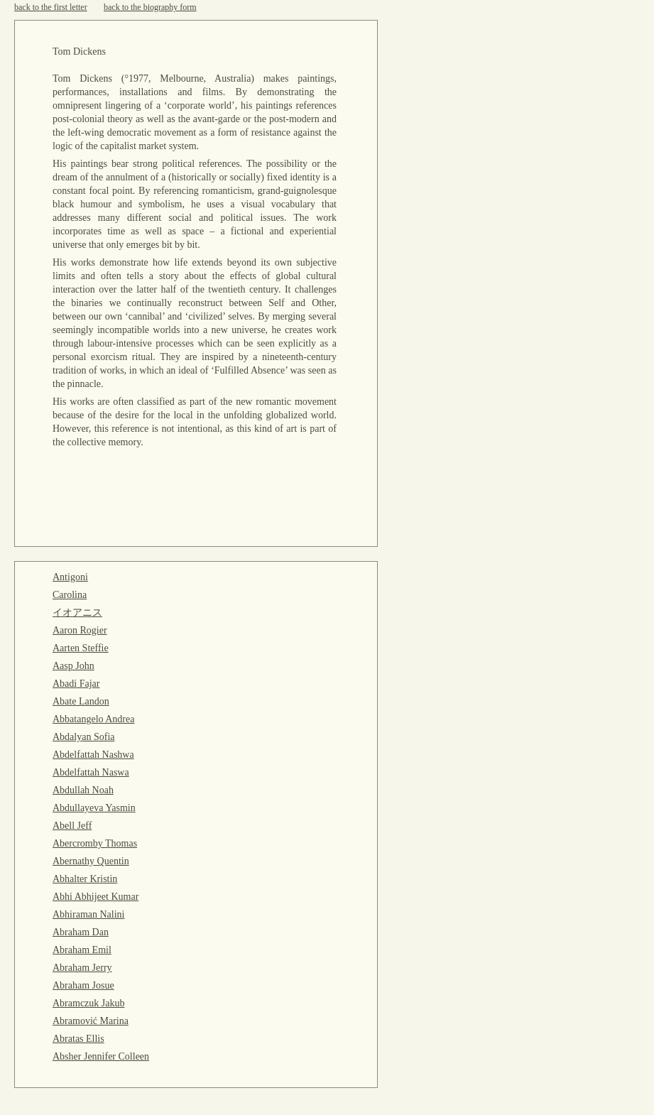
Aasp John (73, 665)
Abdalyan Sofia (83, 736)
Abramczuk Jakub (88, 1003)
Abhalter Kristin (85, 879)
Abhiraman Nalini (88, 914)
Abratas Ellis (78, 1038)
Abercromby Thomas (95, 843)
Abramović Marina (91, 1021)
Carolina (70, 594)
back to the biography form (150, 7)
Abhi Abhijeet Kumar (95, 896)
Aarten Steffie (81, 648)
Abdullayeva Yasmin (94, 808)
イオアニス (77, 612)
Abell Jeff (72, 825)
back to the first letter (50, 7)
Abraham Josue (83, 985)
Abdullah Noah (83, 790)
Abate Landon (81, 701)
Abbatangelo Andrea (93, 719)
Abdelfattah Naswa (91, 772)
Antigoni (70, 577)
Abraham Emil (82, 950)
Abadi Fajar (76, 683)
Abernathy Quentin (91, 861)
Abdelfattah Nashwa (93, 754)
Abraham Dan (81, 932)
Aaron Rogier (80, 630)
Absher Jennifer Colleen (101, 1056)
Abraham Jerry (82, 967)
